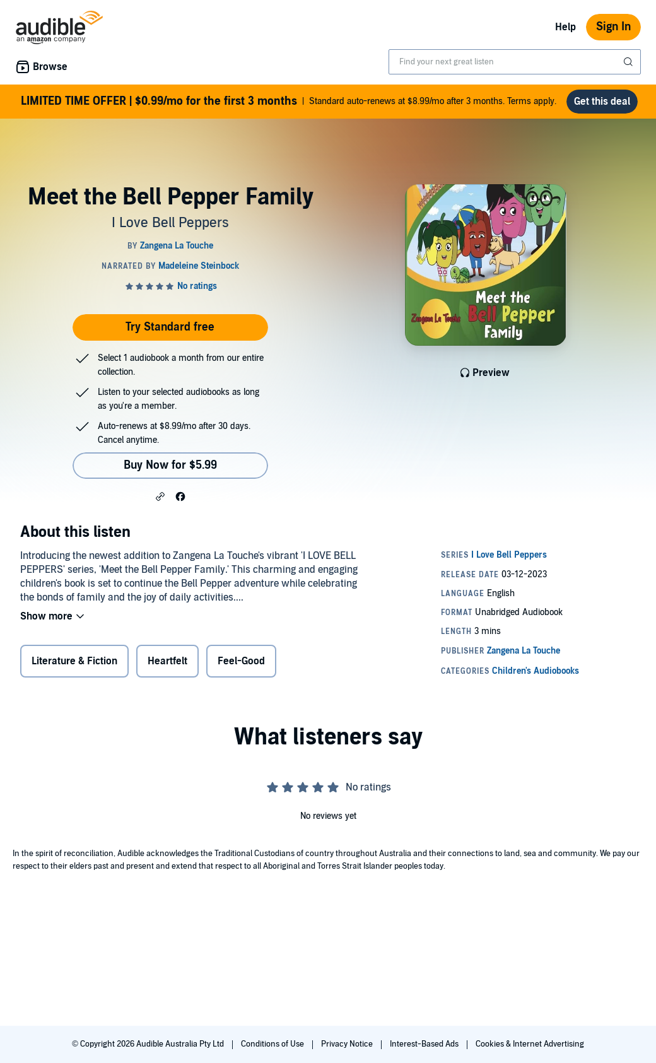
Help (565, 27)
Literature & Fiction (74, 661)
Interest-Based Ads (425, 1044)
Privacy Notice (348, 1044)
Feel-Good (241, 661)
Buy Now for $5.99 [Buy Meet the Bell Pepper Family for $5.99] (170, 465)
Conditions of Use (273, 1044)
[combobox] (515, 61)
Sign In (613, 26)
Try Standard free (170, 327)
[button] (160, 495)
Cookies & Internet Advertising (530, 1044)
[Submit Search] (629, 61)
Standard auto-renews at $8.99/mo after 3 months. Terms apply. (288, 101)
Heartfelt (167, 661)
